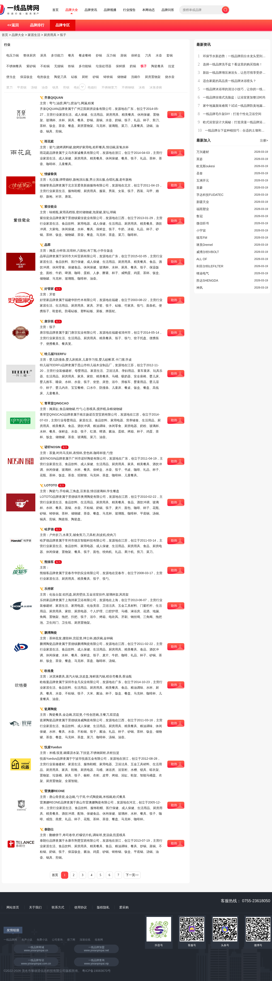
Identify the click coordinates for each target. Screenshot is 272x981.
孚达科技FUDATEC (209, 195)
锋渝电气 (202, 273)
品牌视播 (110, 9)
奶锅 (133, 66)
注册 (264, 140)
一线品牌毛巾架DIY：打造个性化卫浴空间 (232, 114)
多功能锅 (85, 66)
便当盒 (11, 77)
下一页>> (132, 875)
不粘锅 (45, 66)
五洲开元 (202, 180)
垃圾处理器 (103, 66)
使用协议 (80, 907)
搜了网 (71, 939)
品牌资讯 (91, 9)
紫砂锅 (31, 66)
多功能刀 (57, 55)
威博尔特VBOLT (207, 252)
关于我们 (35, 907)
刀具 (148, 55)
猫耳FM (201, 237)
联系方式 (58, 907)
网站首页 (12, 907)
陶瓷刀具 (60, 77)
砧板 (74, 77)
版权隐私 (103, 907)
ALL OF (201, 259)
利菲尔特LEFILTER (209, 266)
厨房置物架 (153, 77)
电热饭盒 (43, 77)
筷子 (63, 35)
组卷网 (99, 939)
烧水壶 (169, 77)
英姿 (199, 159)
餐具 (71, 55)
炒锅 (99, 55)
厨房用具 (50, 35)
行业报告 (129, 9)
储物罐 (122, 77)
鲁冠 (199, 216)
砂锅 (96, 77)
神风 (199, 287)
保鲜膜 (120, 66)
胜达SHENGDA (207, 280)
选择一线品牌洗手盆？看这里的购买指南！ (232, 64)
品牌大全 (71, 9)
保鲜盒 (135, 55)
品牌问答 (168, 9)
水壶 (159, 55)
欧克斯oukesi (205, 166)
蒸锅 (123, 55)
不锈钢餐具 (14, 66)
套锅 (169, 55)
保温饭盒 (26, 77)
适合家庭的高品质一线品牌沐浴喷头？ (229, 81)
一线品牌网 (10, 939)
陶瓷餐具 (157, 66)
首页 (55, 9)
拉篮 (171, 66)
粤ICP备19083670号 (96, 971)
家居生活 (34, 35)
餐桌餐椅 (85, 55)
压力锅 (111, 55)
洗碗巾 (135, 77)
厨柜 (85, 77)
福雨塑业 (202, 209)
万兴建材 (202, 152)
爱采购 (124, 907)
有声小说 (26, 939)
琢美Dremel (204, 245)
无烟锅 (59, 66)
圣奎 (199, 173)
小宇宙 (201, 230)
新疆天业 (202, 202)
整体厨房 (29, 55)
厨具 (43, 55)
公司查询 (57, 939)
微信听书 (202, 223)
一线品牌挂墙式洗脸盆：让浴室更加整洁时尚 (234, 97)
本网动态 (148, 9)
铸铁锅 (108, 77)
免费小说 (42, 939)
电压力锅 (12, 55)
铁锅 (71, 66)
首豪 (199, 187)
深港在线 (85, 939)
